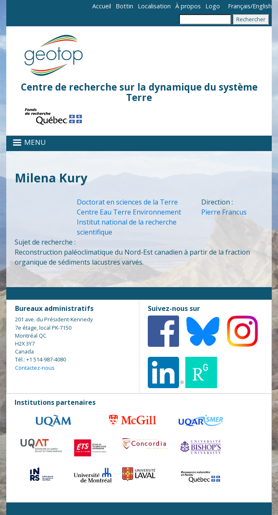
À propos (188, 6)
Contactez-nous (35, 367)
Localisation (154, 6)
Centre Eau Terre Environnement (129, 212)
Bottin (124, 6)
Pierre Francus (224, 212)
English (262, 6)
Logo (212, 6)
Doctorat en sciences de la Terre (127, 202)
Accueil (101, 6)
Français (239, 6)
